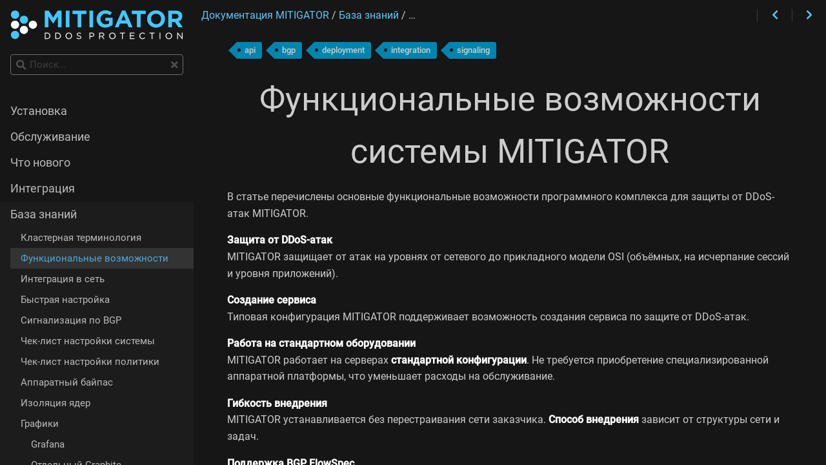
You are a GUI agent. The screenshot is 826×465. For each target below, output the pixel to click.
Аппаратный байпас (67, 382)
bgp (289, 50)
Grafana (48, 444)
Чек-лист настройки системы (88, 341)
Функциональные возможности (94, 258)
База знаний (43, 214)
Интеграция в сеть (63, 279)
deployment (343, 50)
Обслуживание (50, 136)
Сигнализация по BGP (71, 320)
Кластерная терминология (81, 237)
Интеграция (42, 188)
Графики (40, 423)
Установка (38, 111)
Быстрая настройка (65, 299)
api (250, 50)
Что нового (40, 162)
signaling (473, 50)
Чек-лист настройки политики (90, 361)
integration (410, 50)
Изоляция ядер (55, 403)
